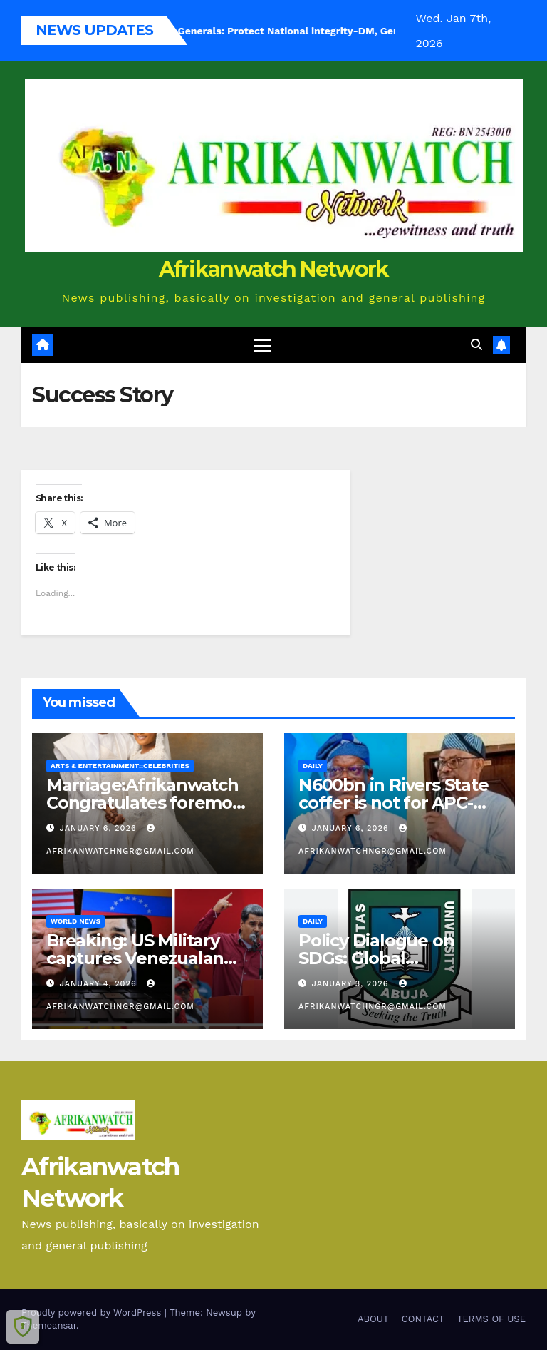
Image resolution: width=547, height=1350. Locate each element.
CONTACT (423, 1319)
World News (75, 921)
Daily (313, 765)
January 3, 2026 (352, 983)
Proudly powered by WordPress (93, 1312)
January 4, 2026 (100, 983)
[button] (476, 345)
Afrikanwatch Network (274, 269)
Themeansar (48, 1325)
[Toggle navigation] (262, 345)
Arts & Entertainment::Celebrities (120, 765)
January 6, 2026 (100, 828)
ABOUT (373, 1319)
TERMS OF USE (491, 1319)
